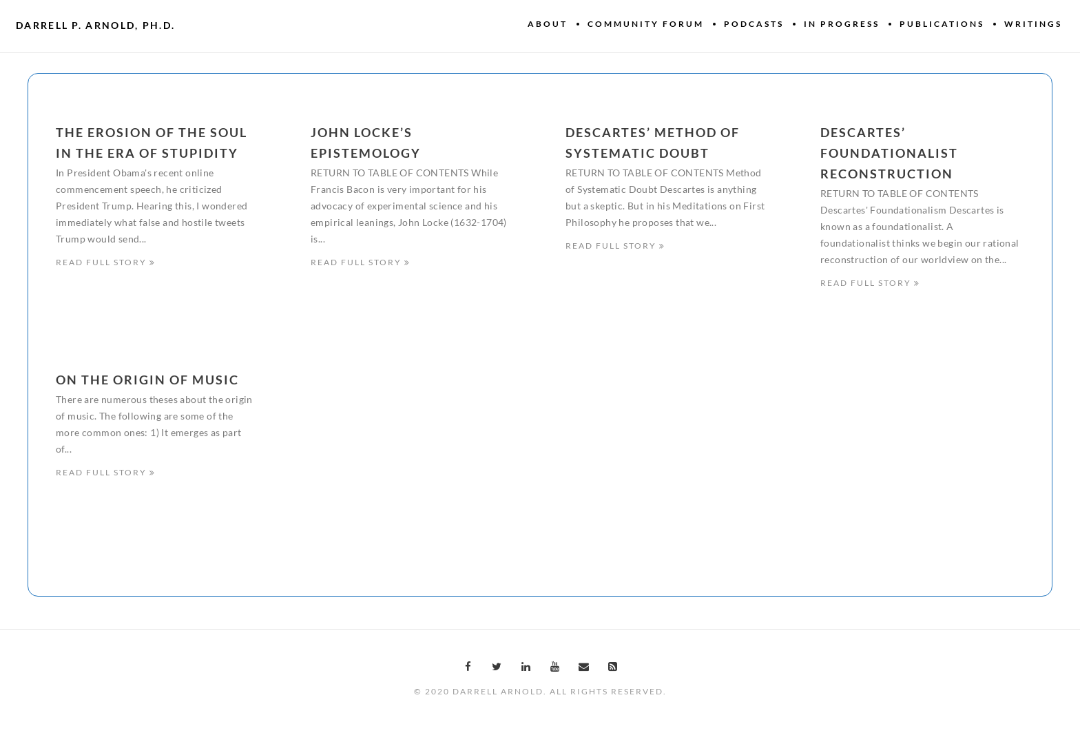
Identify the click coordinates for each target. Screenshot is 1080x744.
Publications (942, 24)
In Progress (842, 24)
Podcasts (754, 24)
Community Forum (646, 24)
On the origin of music (147, 381)
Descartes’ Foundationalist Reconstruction (889, 153)
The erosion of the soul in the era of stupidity (151, 143)
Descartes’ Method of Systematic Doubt (652, 143)
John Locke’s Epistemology (366, 143)
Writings (1033, 24)
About (548, 24)
